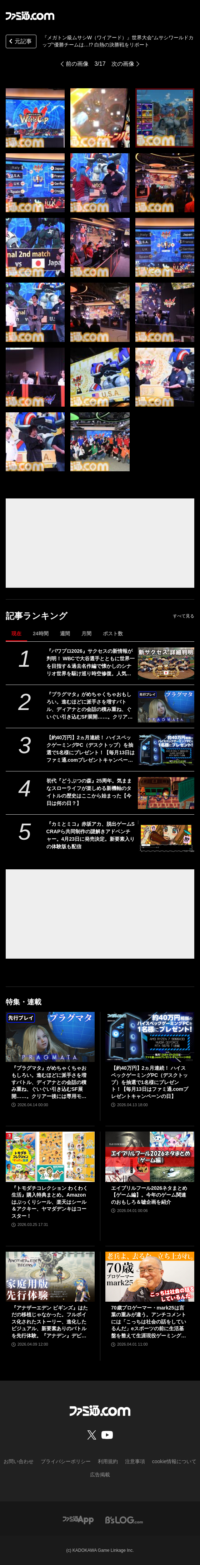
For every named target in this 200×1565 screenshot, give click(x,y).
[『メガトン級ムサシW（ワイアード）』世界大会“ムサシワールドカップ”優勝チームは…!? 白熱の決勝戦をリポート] (35, 117)
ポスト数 (113, 633)
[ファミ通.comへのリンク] (30, 15)
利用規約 (108, 1461)
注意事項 (135, 1461)
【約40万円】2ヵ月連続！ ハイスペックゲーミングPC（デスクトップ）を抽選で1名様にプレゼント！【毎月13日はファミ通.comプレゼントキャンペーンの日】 (90, 749)
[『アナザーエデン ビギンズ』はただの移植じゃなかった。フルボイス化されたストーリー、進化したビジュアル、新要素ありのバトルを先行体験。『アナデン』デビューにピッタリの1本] (50, 1277)
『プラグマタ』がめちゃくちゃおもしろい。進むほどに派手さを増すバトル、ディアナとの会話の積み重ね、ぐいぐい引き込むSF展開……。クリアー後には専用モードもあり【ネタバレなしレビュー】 (89, 706)
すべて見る (183, 615)
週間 (65, 633)
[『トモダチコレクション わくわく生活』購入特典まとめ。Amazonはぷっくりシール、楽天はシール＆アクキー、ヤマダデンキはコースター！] (50, 1157)
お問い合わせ (19, 1461)
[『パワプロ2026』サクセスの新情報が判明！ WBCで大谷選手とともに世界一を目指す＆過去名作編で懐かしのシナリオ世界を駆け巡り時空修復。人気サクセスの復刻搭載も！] (166, 663)
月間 (86, 633)
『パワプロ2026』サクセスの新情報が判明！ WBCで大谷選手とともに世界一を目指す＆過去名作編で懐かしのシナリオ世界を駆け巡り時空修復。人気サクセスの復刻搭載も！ (90, 662)
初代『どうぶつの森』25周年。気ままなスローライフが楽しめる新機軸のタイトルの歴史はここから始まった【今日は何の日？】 (89, 792)
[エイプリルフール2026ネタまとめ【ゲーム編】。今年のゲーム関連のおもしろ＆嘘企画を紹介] (149, 1157)
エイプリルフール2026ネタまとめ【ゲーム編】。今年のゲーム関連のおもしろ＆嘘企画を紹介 (149, 1195)
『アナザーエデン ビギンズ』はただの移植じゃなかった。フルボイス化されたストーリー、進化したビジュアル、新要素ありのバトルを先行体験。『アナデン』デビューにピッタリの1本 (49, 1322)
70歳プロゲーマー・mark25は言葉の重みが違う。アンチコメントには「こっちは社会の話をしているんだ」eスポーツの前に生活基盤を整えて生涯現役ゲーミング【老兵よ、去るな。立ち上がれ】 (148, 1322)
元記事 (20, 42)
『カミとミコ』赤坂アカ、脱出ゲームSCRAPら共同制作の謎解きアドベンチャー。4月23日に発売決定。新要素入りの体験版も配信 (90, 835)
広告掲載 (100, 1474)
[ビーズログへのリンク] (124, 1520)
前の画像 (77, 64)
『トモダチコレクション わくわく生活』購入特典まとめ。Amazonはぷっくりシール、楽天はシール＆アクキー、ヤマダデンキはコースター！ (49, 1202)
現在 (16, 633)
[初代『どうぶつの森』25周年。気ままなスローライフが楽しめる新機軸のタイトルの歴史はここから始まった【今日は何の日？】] (166, 793)
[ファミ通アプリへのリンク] (78, 1520)
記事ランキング (37, 616)
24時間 (41, 633)
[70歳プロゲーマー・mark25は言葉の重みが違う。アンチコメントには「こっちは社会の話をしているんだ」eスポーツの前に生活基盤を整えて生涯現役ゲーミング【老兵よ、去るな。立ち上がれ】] (149, 1277)
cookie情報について (174, 1461)
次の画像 (122, 64)
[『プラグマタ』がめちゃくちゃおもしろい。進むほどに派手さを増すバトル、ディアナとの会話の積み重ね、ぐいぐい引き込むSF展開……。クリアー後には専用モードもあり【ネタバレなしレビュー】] (166, 706)
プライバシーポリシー (66, 1461)
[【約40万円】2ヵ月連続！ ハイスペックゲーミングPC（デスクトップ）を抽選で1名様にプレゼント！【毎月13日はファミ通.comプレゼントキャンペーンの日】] (166, 750)
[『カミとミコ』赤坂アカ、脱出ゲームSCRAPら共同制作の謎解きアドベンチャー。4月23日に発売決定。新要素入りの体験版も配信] (166, 836)
